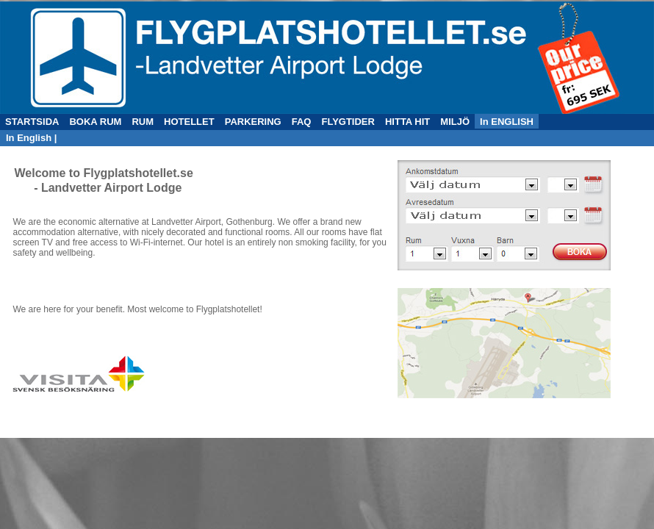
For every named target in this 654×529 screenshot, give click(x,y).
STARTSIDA (32, 121)
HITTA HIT (407, 121)
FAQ (302, 121)
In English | (31, 137)
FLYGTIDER (347, 121)
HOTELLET (189, 121)
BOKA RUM (95, 121)
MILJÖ (455, 121)
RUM (143, 121)
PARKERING (253, 121)
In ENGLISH (506, 121)
